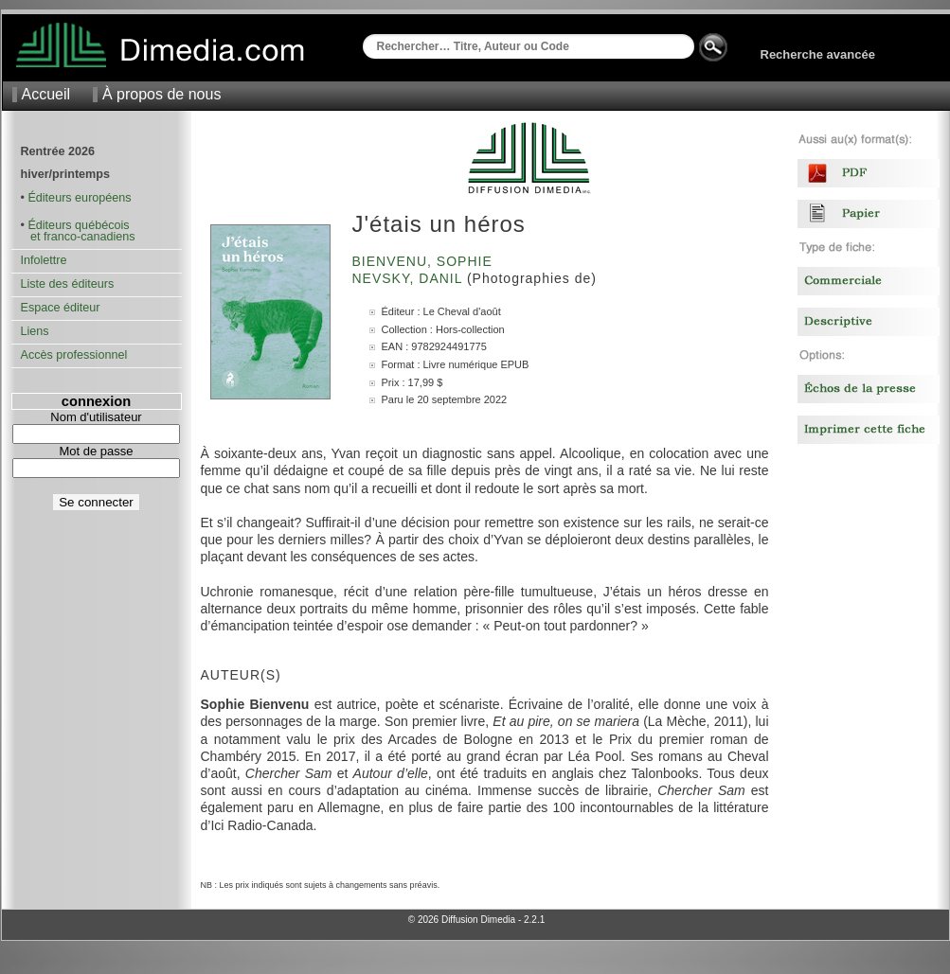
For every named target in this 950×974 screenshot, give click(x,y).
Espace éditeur (60, 307)
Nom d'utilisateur (95, 417)
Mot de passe (96, 451)
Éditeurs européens (79, 197)
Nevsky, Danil (409, 278)
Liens (35, 331)
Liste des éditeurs (68, 284)
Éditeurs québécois (78, 225)
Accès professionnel (74, 355)
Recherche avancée (818, 54)
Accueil (46, 94)
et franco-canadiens (78, 236)
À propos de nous (161, 94)
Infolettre (44, 260)
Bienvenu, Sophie (424, 261)
